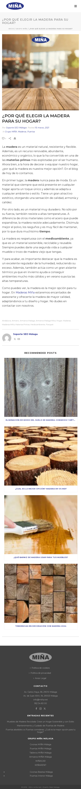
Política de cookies (40, 668)
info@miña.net (40, 699)
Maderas (22, 131)
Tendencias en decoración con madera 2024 (40, 626)
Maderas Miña (25, 292)
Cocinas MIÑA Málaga (40, 744)
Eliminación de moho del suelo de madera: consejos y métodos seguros (41, 420)
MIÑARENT (40, 765)
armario (15, 321)
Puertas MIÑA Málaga (40, 748)
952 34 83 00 (40, 703)
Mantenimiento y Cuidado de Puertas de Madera (40, 725)
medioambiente (38, 324)
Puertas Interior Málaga (41, 776)
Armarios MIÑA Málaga (40, 757)
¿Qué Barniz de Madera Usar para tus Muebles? (41, 557)
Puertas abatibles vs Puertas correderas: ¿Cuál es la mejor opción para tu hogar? (40, 730)
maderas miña (8, 324)
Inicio (11, 29)
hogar (59, 321)
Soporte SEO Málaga (16, 127)
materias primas (22, 324)
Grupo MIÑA (21, 29)
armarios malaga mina (46, 321)
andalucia (6, 321)
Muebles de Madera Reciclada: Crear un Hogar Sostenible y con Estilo (40, 721)
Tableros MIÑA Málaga (40, 752)
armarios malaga (27, 321)
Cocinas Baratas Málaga (41, 772)
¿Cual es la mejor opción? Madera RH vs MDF (41, 489)
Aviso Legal (39, 678)
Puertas (31, 131)
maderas (67, 321)
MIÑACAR (40, 761)
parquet (49, 324)
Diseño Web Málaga (51, 787)
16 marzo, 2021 (42, 127)
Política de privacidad (40, 673)
